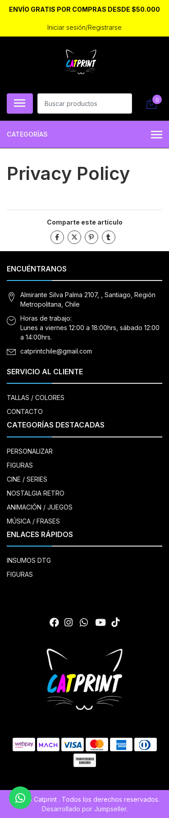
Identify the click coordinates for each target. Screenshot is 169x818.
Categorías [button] (84, 135)
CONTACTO (25, 411)
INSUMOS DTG (29, 560)
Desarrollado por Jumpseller (84, 809)
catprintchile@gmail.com (56, 351)
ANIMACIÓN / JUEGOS (40, 507)
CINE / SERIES (27, 479)
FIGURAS (20, 465)
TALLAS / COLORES (35, 397)
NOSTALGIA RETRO (35, 493)
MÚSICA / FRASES (33, 521)
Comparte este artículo (85, 222)
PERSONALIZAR (30, 451)
